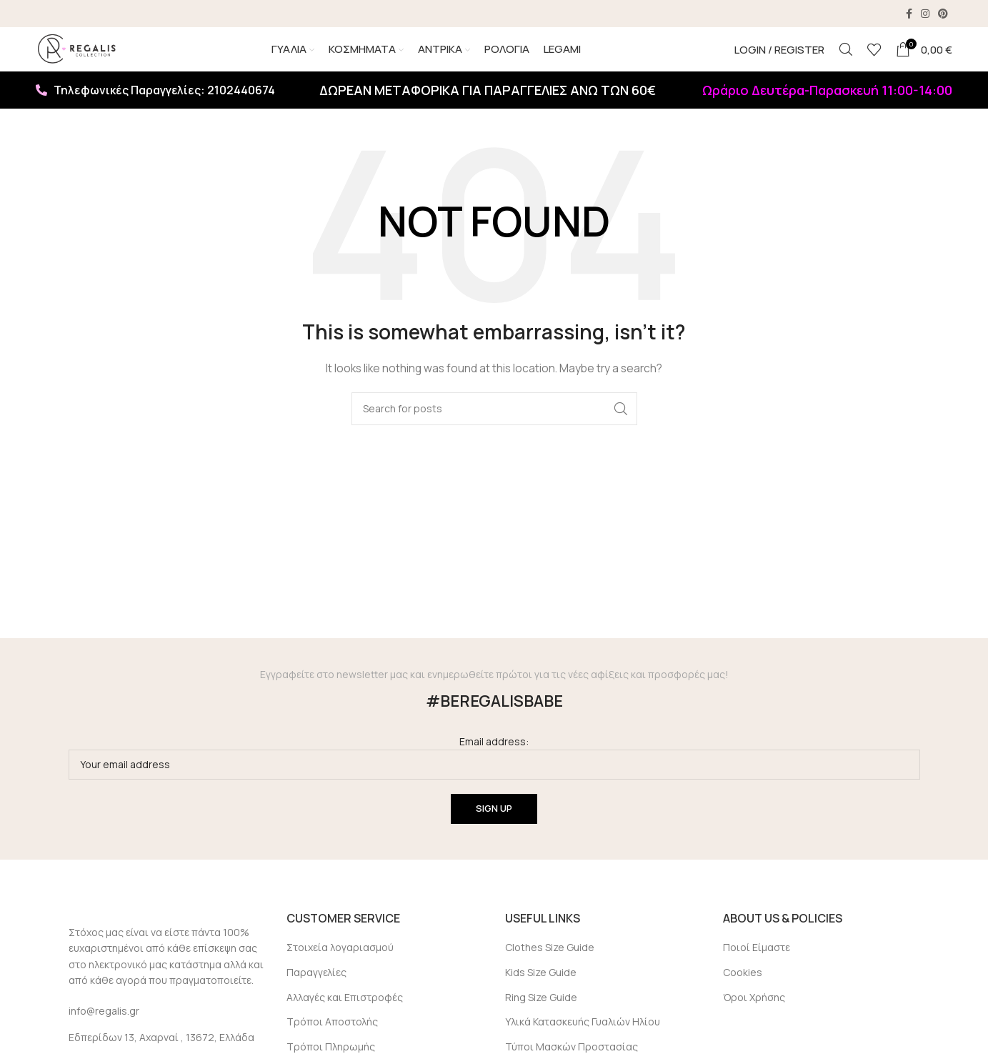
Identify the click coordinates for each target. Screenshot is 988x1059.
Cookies (742, 993)
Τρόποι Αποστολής (332, 1043)
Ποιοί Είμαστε (756, 968)
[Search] (846, 60)
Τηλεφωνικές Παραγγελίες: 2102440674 (155, 111)
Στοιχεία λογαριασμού (340, 968)
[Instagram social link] (925, 14)
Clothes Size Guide (549, 968)
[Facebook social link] (909, 14)
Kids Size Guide (541, 993)
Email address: (494, 777)
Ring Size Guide (541, 1018)
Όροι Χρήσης (754, 1018)
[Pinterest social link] (943, 14)
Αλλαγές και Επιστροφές (344, 1018)
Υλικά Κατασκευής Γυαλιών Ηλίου (582, 1043)
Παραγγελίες (316, 993)
